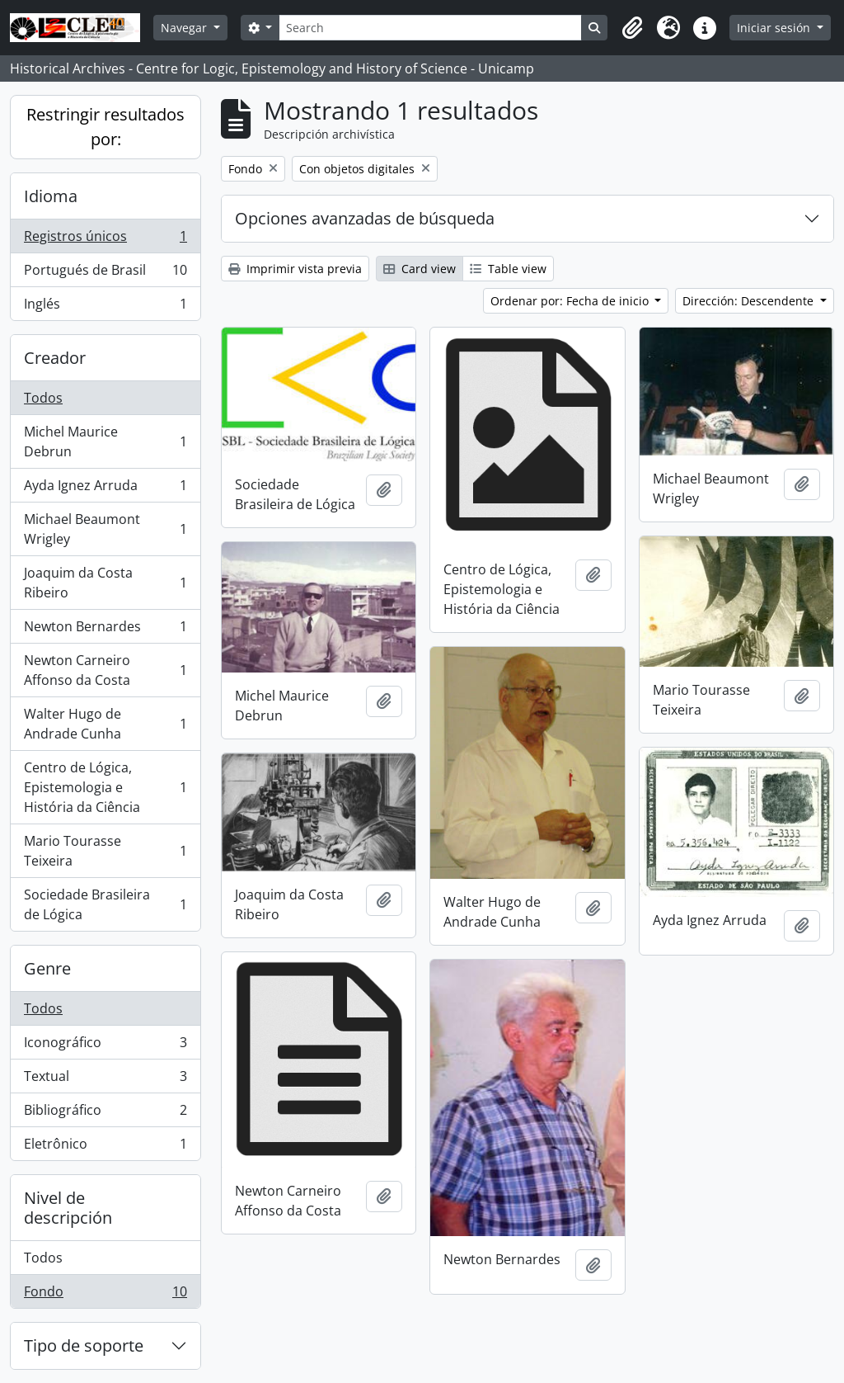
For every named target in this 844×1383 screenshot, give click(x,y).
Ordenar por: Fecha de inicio (571, 301)
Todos (43, 398)
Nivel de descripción (68, 1208)
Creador (55, 358)
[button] (632, 28)
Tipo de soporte (83, 1345)
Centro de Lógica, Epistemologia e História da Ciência (105, 787)
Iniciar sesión (775, 27)
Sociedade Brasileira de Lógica (105, 904)
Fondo (105, 1295)
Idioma (50, 196)
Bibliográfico (105, 1113)
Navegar (185, 27)
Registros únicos (105, 239)
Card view (419, 268)
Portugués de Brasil (105, 273)
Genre (47, 968)
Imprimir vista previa (295, 268)
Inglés (105, 307)
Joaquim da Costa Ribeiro (105, 583)
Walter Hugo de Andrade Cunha (105, 724)
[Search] (430, 27)
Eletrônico (105, 1147)
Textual (105, 1079)
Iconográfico (105, 1046)
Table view (508, 268)
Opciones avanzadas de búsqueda (365, 218)
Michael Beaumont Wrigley (105, 529)
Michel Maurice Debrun (105, 441)
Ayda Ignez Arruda (105, 489)
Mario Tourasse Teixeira (105, 851)
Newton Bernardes (105, 630)
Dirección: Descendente (749, 301)
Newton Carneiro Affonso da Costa (105, 670)
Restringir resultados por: (105, 126)
